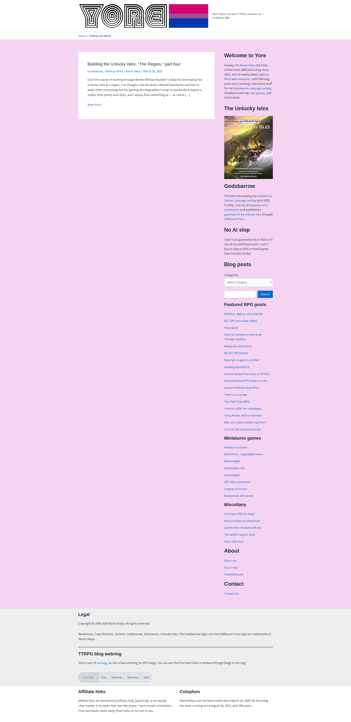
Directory (134, 677)
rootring (102, 663)
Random (117, 677)
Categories (231, 279)
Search (265, 299)
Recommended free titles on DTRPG (248, 379)
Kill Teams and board (238, 487)
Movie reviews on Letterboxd (243, 525)
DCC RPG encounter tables (241, 325)
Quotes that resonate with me (243, 532)
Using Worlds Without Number (244, 420)
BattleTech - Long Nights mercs (245, 459)
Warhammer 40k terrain (239, 501)
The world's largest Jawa (240, 539)
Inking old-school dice (238, 351)
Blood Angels (232, 466)
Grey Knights (232, 480)
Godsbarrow (95, 71)
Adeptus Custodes (236, 452)
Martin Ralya (248, 65)
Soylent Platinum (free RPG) (242, 392)
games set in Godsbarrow (246, 210)
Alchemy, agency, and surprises (244, 318)
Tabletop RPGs (114, 71)
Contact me (231, 598)
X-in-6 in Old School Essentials (243, 434)
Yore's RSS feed (234, 546)
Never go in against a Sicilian (242, 365)
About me (230, 565)
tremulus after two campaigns (243, 413)
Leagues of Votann (236, 494)
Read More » (95, 104)
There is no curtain (236, 399)
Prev (104, 677)
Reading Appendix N (237, 372)
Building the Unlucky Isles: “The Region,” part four (134, 64)
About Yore (231, 572)
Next (148, 677)
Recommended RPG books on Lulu (247, 386)
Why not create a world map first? (246, 427)
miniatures (244, 79)
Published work (234, 579)
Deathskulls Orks (235, 473)
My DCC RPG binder (237, 358)
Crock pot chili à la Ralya (240, 519)
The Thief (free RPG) (237, 406)
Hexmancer (231, 332)
